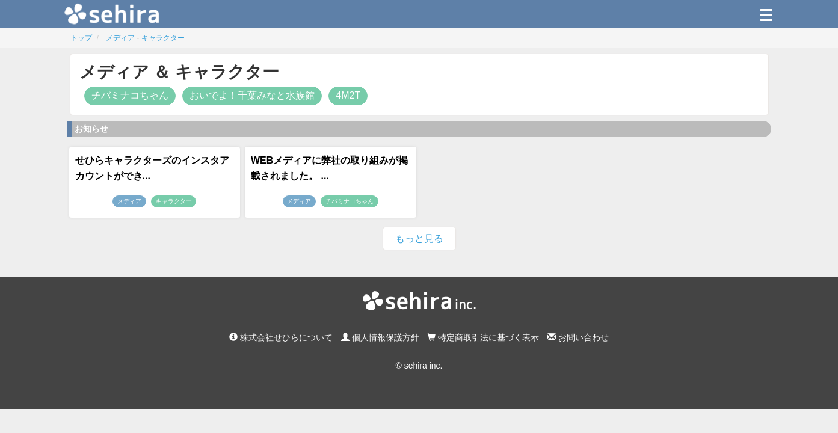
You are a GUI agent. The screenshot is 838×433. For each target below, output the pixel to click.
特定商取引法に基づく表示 (483, 337)
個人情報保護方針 (380, 337)
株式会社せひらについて (281, 337)
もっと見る (419, 238)
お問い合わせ (578, 337)
